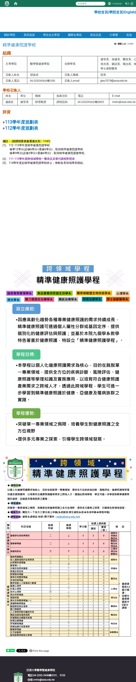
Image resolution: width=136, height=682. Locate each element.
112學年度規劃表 (21, 113)
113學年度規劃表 (21, 107)
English (129, 12)
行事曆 (114, 20)
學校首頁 (101, 12)
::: (93, 11)
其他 (129, 20)
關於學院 (9, 20)
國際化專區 (75, 20)
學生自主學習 (51, 20)
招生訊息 (95, 20)
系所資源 (29, 20)
